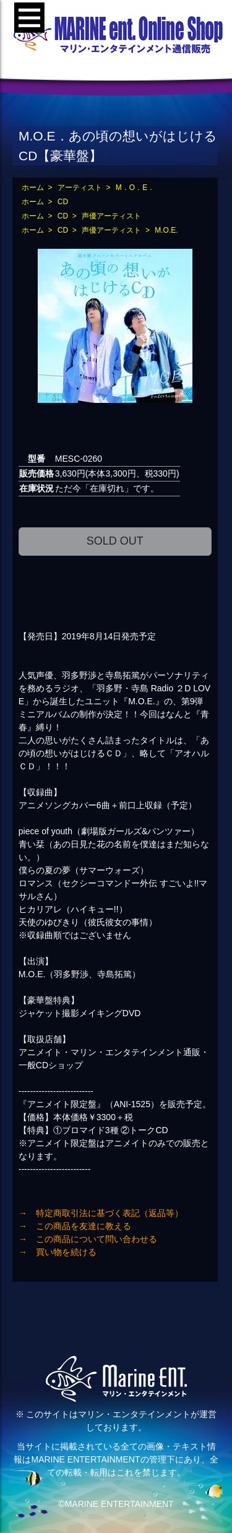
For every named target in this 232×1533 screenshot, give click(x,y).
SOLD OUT (115, 541)
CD (63, 201)
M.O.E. (166, 230)
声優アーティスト (111, 216)
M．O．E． (135, 187)
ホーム (33, 187)
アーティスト (80, 187)
